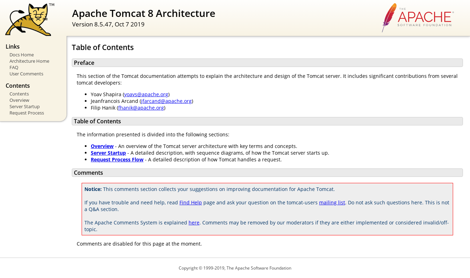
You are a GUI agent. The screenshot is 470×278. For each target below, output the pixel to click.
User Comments (26, 73)
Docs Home (21, 54)
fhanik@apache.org (141, 107)
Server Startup (24, 106)
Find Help (190, 202)
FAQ (13, 67)
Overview (19, 100)
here (194, 222)
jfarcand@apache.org (166, 101)
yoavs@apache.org (146, 94)
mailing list (332, 202)
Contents (19, 94)
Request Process (26, 113)
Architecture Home (29, 61)
